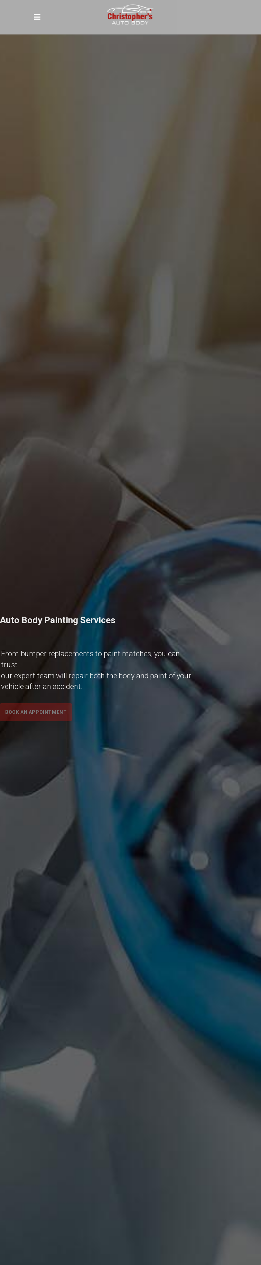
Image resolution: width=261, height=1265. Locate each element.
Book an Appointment (36, 712)
